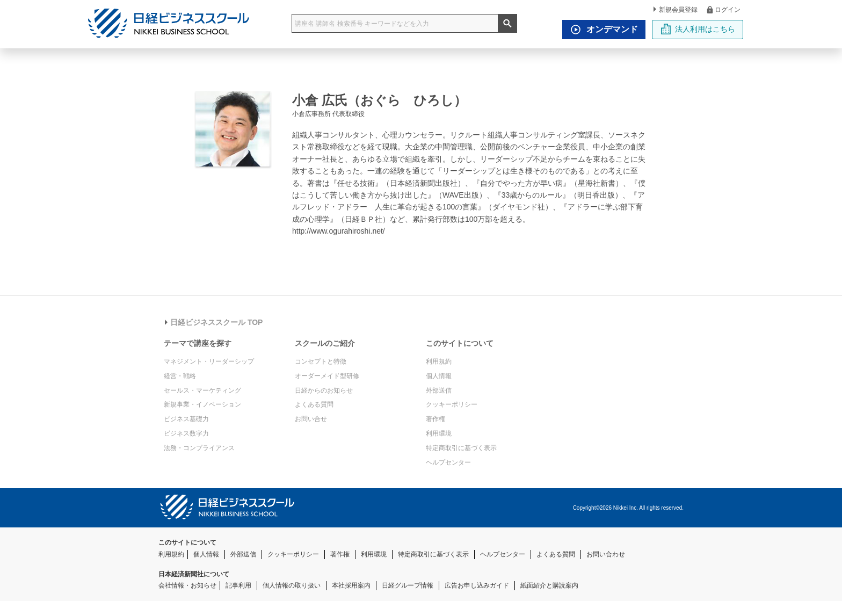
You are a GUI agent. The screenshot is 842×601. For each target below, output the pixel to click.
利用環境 (439, 433)
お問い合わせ (605, 554)
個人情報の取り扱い (292, 585)
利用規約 (439, 361)
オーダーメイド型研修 (327, 376)
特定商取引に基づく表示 (461, 448)
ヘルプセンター (448, 462)
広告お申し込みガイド (477, 585)
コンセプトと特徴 (320, 361)
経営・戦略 (180, 376)
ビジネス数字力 (186, 433)
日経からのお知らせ (324, 390)
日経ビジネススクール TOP (214, 322)
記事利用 (238, 585)
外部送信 (439, 390)
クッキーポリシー (451, 404)
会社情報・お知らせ (187, 585)
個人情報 (439, 376)
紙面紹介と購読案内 (549, 585)
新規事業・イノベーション (202, 404)
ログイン (723, 9)
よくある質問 (314, 404)
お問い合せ (311, 419)
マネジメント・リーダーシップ (209, 361)
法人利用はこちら (697, 29)
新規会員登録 (676, 9)
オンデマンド (601, 30)
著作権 (435, 419)
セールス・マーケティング (202, 390)
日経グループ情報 (407, 585)
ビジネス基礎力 (186, 419)
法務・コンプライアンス (199, 448)
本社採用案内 (351, 585)
